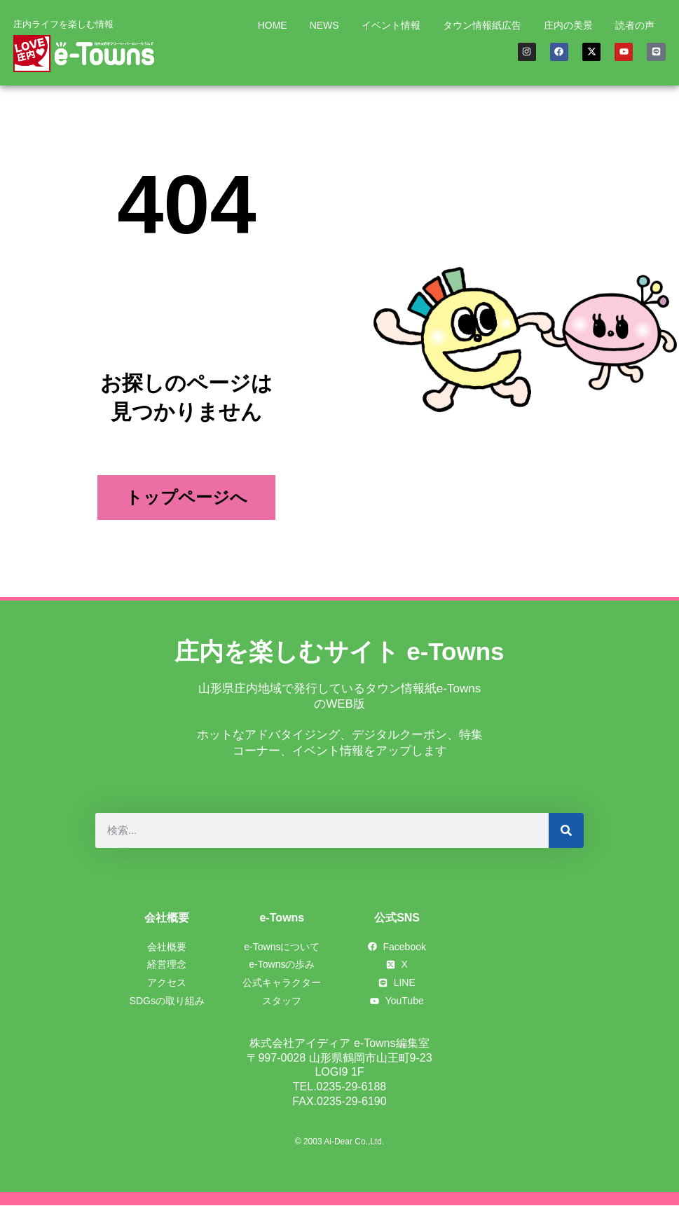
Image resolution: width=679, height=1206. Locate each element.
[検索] (566, 830)
